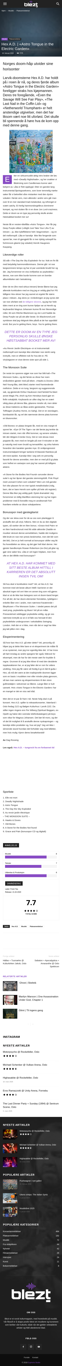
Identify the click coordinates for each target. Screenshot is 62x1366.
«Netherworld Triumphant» (22, 108)
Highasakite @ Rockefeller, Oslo (20, 1077)
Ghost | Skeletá (28, 982)
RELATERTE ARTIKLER (15, 976)
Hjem (4, 11)
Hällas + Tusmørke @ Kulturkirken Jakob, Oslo (14, 962)
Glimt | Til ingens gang (31, 1010)
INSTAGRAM (11, 1036)
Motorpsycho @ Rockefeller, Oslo (21, 1052)
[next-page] (33, 1024)
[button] (5, 4)
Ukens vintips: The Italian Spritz (34, 1194)
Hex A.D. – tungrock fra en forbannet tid (34, 747)
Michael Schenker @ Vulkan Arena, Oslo (25, 1064)
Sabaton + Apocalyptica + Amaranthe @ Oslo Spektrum (47, 963)
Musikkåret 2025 (27, 1208)
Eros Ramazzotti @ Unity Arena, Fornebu (25, 1090)
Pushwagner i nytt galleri (31, 1181)
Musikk (11, 11)
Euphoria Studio (34, 1363)
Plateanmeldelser (23, 11)
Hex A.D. (15, 926)
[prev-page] (28, 1024)
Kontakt (35, 1358)
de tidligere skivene (32, 302)
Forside (27, 1358)
